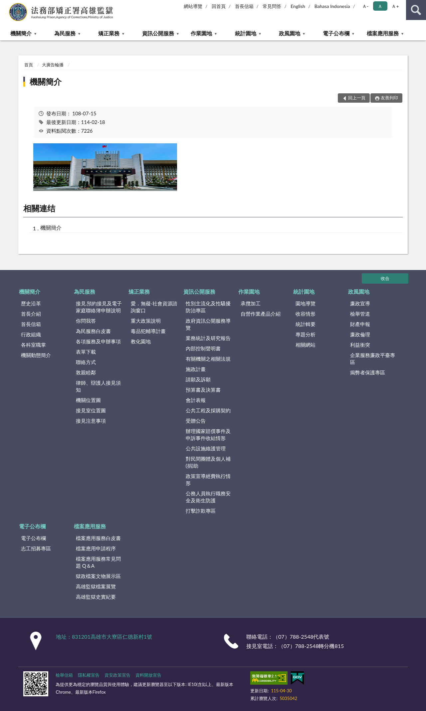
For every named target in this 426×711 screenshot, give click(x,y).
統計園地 (245, 33)
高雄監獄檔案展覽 (96, 586)
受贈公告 (196, 421)
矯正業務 (108, 33)
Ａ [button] (380, 6)
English (298, 6)
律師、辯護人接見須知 (98, 386)
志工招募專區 (36, 548)
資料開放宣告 (148, 675)
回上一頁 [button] (356, 97)
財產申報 (360, 324)
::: (5, 5)
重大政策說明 (146, 321)
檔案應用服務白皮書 (98, 538)
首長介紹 (31, 314)
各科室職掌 (33, 345)
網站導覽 (193, 6)
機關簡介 (21, 33)
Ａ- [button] (365, 6)
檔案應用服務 (383, 33)
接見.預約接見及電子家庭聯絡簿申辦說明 (99, 306)
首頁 (28, 64)
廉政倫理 (360, 334)
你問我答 (86, 321)
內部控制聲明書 (203, 348)
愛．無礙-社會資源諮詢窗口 (154, 306)
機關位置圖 (88, 400)
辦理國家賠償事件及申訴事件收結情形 (208, 434)
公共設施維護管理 (206, 448)
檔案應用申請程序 (96, 548)
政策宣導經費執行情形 (208, 479)
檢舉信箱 (64, 675)
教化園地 (141, 341)
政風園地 (289, 33)
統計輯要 (306, 324)
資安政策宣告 (117, 675)
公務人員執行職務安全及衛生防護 (208, 496)
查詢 (416, 10)
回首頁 (219, 6)
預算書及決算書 (203, 390)
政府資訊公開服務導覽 (208, 324)
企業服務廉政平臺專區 (372, 358)
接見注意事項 (91, 421)
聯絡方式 (86, 362)
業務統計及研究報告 (208, 338)
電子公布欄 (336, 33)
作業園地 (201, 33)
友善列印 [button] (389, 97)
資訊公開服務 (158, 33)
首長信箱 (244, 6)
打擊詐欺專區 (201, 511)
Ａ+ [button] (395, 6)
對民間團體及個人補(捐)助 (208, 462)
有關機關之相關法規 (208, 359)
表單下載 (86, 352)
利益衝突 (360, 345)
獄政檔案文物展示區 (98, 576)
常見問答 (272, 6)
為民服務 (65, 33)
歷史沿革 (31, 303)
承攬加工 (251, 303)
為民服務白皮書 (93, 331)
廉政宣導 (360, 303)
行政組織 (31, 334)
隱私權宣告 (89, 675)
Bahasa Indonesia (332, 6)
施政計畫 (196, 369)
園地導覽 (306, 303)
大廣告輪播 (53, 64)
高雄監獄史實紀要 (96, 597)
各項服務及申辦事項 (98, 341)
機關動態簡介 (36, 355)
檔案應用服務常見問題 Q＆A (98, 562)
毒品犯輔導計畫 (148, 331)
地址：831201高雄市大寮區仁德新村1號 (104, 636)
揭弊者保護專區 (367, 372)
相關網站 (306, 345)
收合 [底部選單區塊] (385, 278)
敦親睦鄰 (86, 372)
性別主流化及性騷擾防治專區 (208, 306)
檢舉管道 (360, 314)
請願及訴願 (198, 379)
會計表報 (196, 400)
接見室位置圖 (91, 410)
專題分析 (306, 334)
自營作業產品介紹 (261, 314)
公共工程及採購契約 (208, 410)
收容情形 (306, 314)
